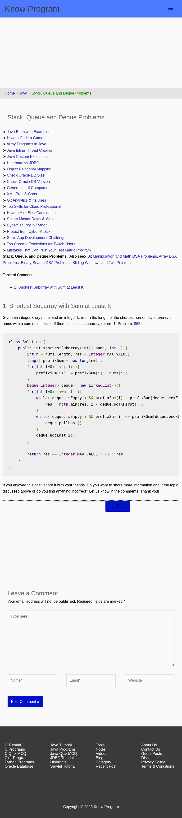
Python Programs (19, 762)
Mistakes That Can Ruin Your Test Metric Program (49, 250)
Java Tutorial (61, 745)
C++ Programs (17, 758)
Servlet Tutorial (63, 766)
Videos (101, 754)
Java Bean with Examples (28, 132)
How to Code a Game (25, 138)
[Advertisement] (91, 53)
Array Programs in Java (26, 144)
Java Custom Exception (27, 157)
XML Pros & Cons (22, 194)
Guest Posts (151, 754)
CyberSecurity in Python (27, 225)
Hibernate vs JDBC (23, 163)
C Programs (15, 749)
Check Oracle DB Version (28, 182)
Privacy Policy (153, 762)
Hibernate (58, 762)
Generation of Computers (28, 188)
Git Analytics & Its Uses (26, 200)
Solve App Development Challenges (37, 238)
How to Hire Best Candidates (31, 213)
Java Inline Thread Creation (30, 150)
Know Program (32, 8)
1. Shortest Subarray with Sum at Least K (49, 287)
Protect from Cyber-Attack (28, 231)
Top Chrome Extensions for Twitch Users (41, 244)
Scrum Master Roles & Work (31, 219)
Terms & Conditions (157, 766)
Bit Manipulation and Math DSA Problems (122, 256)
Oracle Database (19, 766)
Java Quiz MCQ (63, 754)
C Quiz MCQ (15, 754)
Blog (99, 758)
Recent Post (106, 766)
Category (103, 762)
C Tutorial (13, 745)
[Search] (117, 506)
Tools (100, 745)
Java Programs (63, 749)
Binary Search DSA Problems (45, 263)
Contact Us (150, 749)
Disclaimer (150, 758)
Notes (101, 749)
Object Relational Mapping (29, 169)
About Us (149, 745)
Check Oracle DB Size (26, 175)
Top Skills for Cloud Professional (34, 206)
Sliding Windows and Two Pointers (102, 263)
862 (137, 324)
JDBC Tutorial (62, 758)
